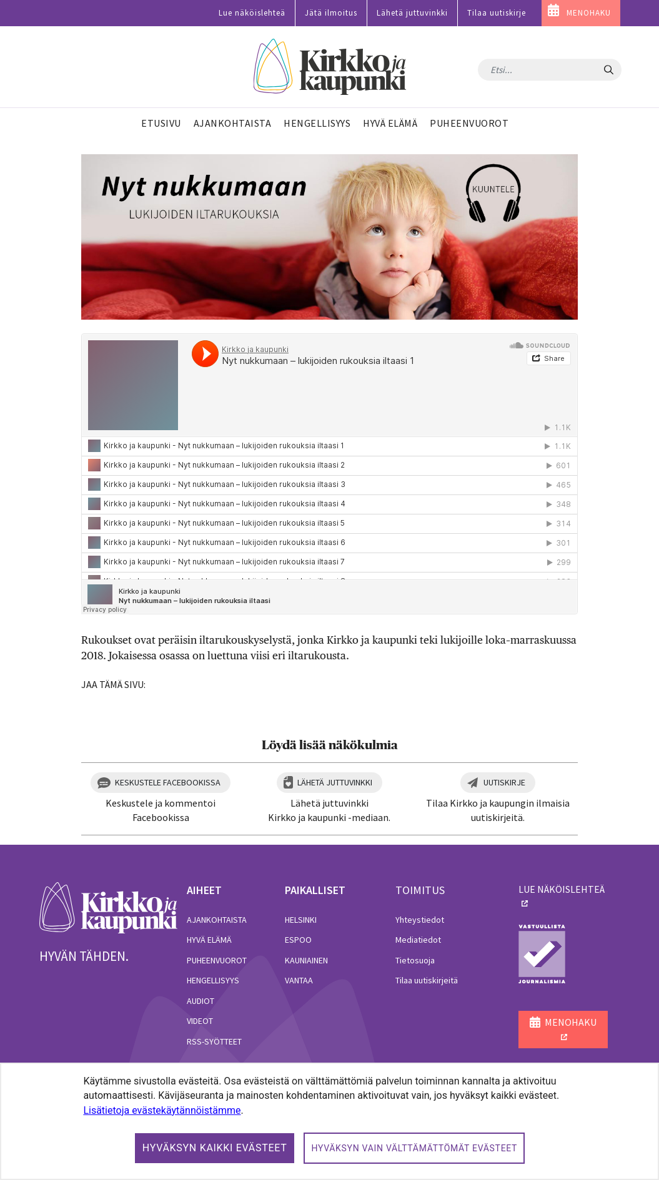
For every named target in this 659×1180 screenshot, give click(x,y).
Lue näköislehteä (252, 12)
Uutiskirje (504, 782)
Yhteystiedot (419, 919)
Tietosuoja (415, 960)
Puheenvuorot (217, 960)
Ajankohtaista (217, 919)
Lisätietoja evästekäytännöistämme (161, 1110)
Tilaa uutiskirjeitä (426, 980)
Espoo (298, 939)
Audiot (200, 1000)
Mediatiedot (418, 939)
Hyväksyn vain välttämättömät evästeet (414, 1148)
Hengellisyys (213, 980)
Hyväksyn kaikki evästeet (214, 1148)
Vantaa (299, 980)
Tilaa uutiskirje (496, 12)
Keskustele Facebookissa (167, 782)
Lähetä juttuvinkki (412, 12)
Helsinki (301, 919)
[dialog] (329, 1121)
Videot (200, 1020)
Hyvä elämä (209, 939)
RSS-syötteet (214, 1041)
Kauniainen (306, 960)
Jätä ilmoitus (331, 12)
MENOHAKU (589, 12)
